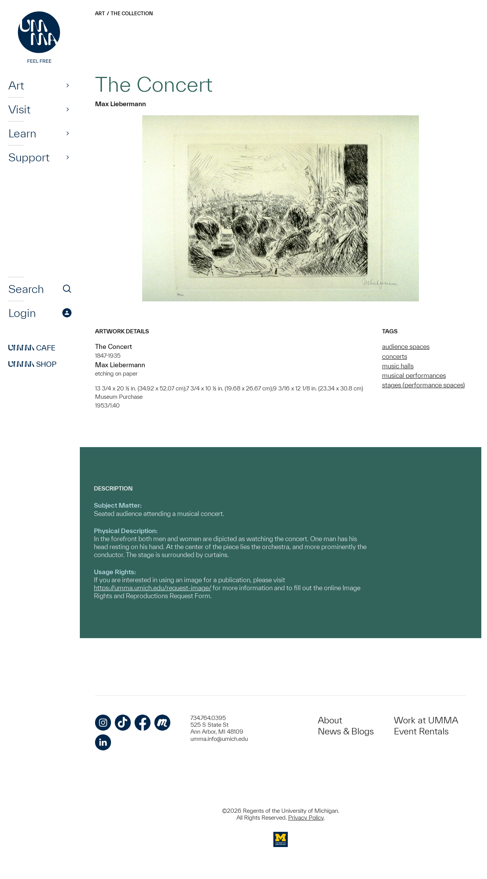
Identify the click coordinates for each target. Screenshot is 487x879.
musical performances (414, 375)
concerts (394, 356)
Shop (32, 364)
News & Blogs (346, 731)
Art (16, 85)
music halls (398, 365)
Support (28, 157)
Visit (19, 109)
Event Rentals (421, 731)
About (330, 720)
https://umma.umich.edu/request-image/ (152, 587)
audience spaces (406, 346)
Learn (22, 133)
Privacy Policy (306, 817)
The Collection (132, 13)
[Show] (67, 85)
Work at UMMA (426, 720)
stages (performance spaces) (423, 385)
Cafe (32, 348)
